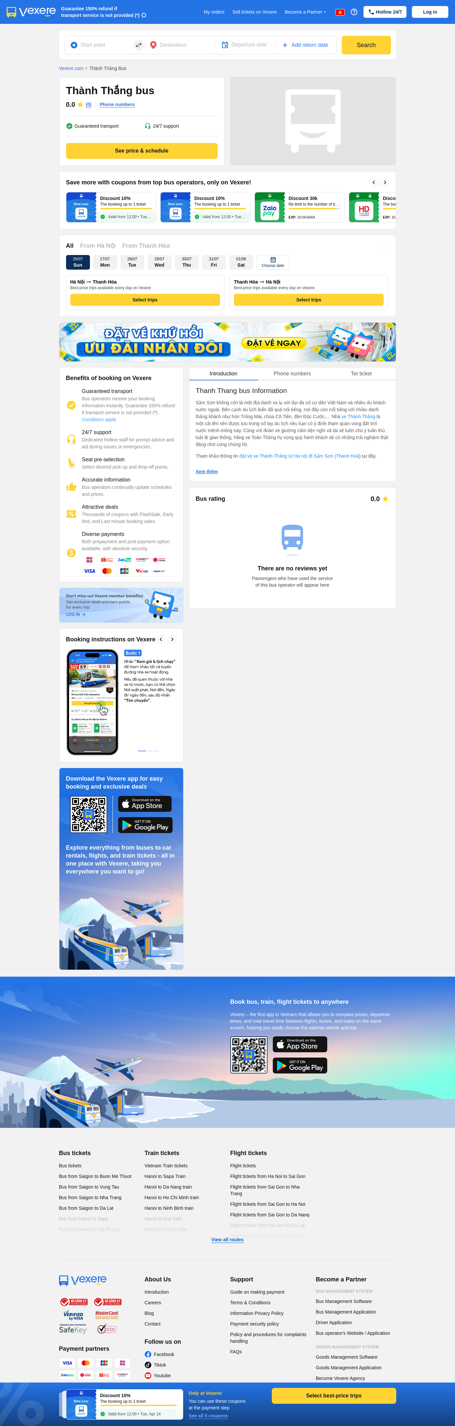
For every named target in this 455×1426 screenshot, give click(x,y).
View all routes (227, 1239)
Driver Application (334, 1322)
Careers (153, 1302)
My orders (214, 12)
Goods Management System (347, 1347)
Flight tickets (248, 1153)
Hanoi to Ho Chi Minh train (172, 1197)
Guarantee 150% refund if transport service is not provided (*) (100, 12)
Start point (93, 45)
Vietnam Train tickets (166, 1165)
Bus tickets (75, 1153)
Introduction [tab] (224, 373)
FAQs (236, 1351)
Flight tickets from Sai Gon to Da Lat (267, 1225)
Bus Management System (344, 1291)
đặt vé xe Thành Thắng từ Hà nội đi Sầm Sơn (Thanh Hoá (299, 456)
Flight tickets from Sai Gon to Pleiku (267, 1236)
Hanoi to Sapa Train (165, 1176)
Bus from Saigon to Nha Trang (90, 1197)
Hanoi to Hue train (163, 1218)
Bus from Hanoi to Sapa (84, 1218)
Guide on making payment (257, 1292)
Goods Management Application (349, 1367)
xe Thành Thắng (358, 416)
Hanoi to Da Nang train (168, 1187)
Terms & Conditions (250, 1302)
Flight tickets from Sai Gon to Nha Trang (265, 1190)
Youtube (162, 1375)
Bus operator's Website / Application (353, 1333)
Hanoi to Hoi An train (166, 1229)
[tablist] (292, 373)
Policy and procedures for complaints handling (268, 1338)
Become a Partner (306, 12)
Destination (173, 45)
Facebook (164, 1354)
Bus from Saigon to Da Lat (86, 1208)
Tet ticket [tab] (361, 373)
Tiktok (160, 1365)
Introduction (157, 1292)
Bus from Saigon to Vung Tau (89, 1187)
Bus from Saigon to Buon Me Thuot (95, 1176)
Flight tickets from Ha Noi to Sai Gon (267, 1176)
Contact (153, 1324)
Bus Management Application (346, 1312)
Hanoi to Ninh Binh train (169, 1208)
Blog (149, 1313)
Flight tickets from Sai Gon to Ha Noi (267, 1204)
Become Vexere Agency (340, 1378)
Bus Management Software (344, 1301)
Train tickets (162, 1153)
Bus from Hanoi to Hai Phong (89, 1229)
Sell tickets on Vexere (254, 12)
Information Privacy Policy (257, 1313)
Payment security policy (254, 1324)
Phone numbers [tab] (292, 373)
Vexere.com (71, 68)
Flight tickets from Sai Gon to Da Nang (270, 1214)
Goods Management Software (347, 1357)
